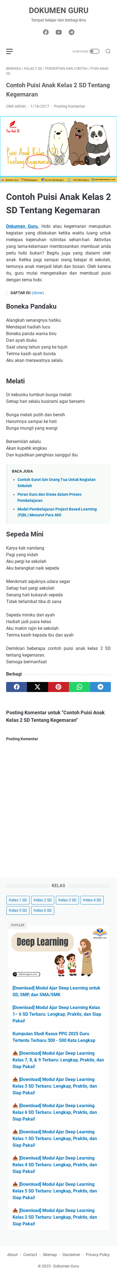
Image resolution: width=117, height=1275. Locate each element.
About (12, 1254)
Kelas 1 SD (18, 900)
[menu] (12, 51)
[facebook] (16, 687)
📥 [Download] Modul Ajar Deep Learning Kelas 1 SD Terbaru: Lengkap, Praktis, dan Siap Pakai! (55, 1138)
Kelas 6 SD (43, 910)
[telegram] (100, 687)
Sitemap (50, 1254)
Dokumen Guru (58, 10)
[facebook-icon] (46, 32)
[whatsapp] (79, 687)
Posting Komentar (69, 106)
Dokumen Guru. (22, 226)
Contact (30, 1254)
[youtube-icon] (59, 32)
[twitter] (37, 687)
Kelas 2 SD (43, 900)
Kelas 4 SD (92, 900)
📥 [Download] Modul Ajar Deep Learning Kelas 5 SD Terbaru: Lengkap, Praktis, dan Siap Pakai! (55, 1191)
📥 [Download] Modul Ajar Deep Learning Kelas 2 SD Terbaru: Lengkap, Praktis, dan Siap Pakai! (55, 1217)
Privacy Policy (98, 1254)
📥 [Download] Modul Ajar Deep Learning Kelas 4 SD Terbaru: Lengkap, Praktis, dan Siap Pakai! (55, 1164)
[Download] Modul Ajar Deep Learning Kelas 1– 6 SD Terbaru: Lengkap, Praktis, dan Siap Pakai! (57, 1014)
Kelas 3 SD (67, 900)
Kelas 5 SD (18, 910)
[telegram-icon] (71, 32)
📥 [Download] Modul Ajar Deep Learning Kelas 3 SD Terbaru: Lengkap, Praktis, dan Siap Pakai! (55, 1086)
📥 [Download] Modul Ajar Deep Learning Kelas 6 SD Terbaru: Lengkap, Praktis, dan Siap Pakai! (55, 1112)
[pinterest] (58, 687)
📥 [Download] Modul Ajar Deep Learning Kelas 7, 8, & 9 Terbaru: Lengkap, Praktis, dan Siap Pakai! (58, 1060)
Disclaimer (71, 1254)
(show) (38, 293)
